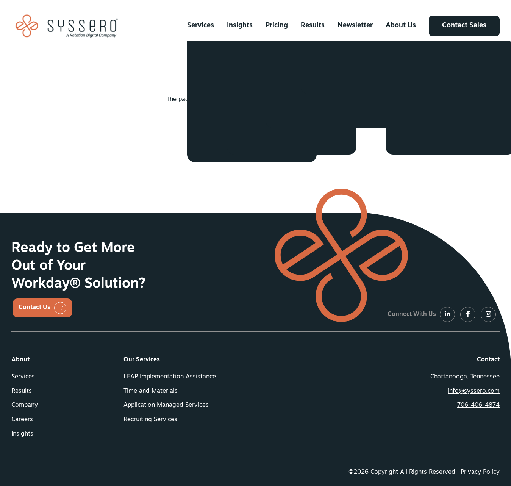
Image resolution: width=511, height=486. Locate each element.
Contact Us (34, 308)
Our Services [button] (141, 360)
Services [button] (200, 25)
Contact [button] (488, 360)
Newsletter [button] (355, 25)
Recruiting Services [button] (150, 420)
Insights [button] (240, 25)
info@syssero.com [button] (474, 391)
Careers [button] (22, 420)
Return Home (247, 127)
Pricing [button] (277, 25)
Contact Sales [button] (464, 25)
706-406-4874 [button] (478, 405)
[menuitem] (200, 26)
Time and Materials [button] (150, 391)
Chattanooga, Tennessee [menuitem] (465, 377)
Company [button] (24, 405)
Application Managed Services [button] (166, 405)
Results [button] (313, 25)
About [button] (20, 360)
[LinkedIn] (447, 315)
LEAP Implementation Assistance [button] (169, 377)
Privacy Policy (480, 472)
